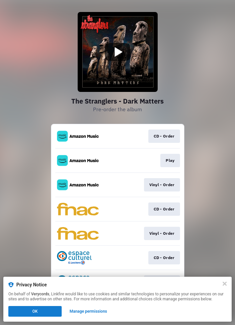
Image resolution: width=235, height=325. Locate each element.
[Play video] (117, 52)
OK (35, 311)
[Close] (224, 283)
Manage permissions (88, 311)
